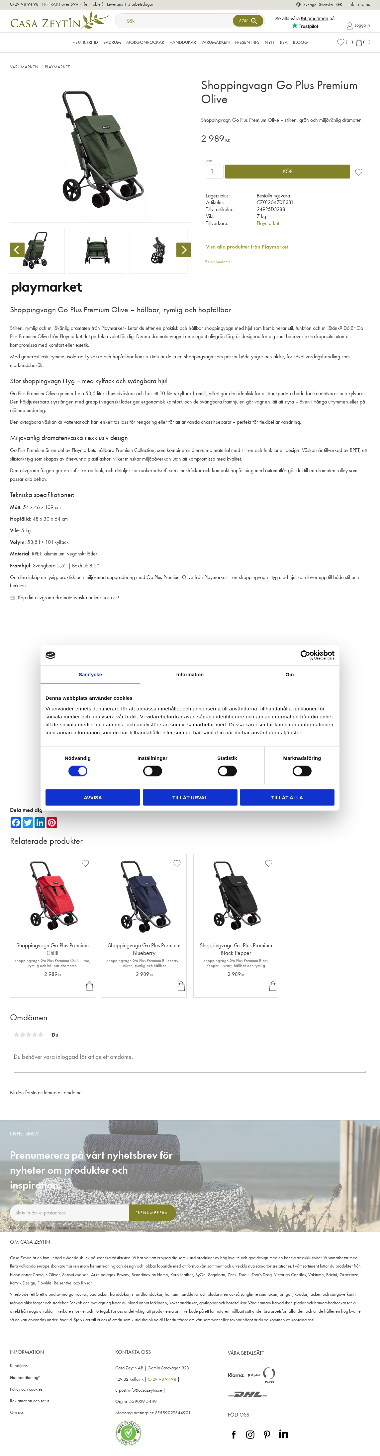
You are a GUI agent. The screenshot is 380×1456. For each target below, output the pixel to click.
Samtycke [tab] (90, 674)
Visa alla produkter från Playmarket (247, 246)
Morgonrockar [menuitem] (145, 42)
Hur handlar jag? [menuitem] (25, 1377)
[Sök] (248, 21)
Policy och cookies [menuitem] (26, 1389)
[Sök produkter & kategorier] (175, 21)
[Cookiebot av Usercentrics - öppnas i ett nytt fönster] (305, 655)
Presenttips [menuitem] (247, 42)
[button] (344, 42)
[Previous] (17, 250)
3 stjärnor (29, 1035)
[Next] (183, 250)
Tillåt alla (287, 797)
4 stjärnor (35, 1035)
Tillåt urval (190, 797)
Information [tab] (190, 674)
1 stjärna (17, 1035)
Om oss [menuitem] (17, 1412)
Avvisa (93, 797)
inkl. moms (359, 4)
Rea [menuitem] (284, 42)
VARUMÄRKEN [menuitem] (215, 42)
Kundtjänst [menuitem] (19, 1365)
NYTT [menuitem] (270, 42)
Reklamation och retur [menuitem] (29, 1401)
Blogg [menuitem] (300, 42)
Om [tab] (289, 674)
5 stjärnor (41, 1035)
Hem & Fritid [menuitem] (85, 42)
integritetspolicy (93, 1227)
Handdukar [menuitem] (182, 42)
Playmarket (268, 223)
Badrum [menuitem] (112, 42)
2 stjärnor (23, 1035)
